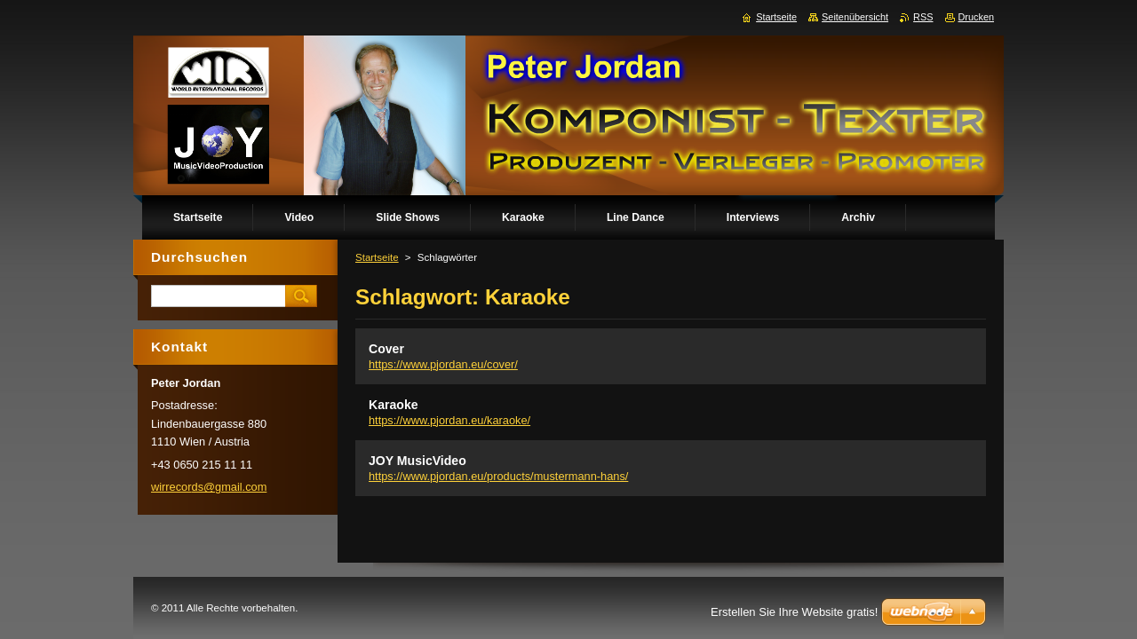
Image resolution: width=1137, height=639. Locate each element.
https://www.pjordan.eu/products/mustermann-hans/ (498, 476)
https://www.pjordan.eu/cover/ (443, 364)
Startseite (377, 257)
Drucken (976, 17)
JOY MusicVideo (417, 461)
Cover (386, 349)
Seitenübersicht (855, 17)
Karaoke (393, 405)
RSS (923, 17)
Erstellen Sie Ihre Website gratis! (794, 612)
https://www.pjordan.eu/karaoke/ (449, 420)
